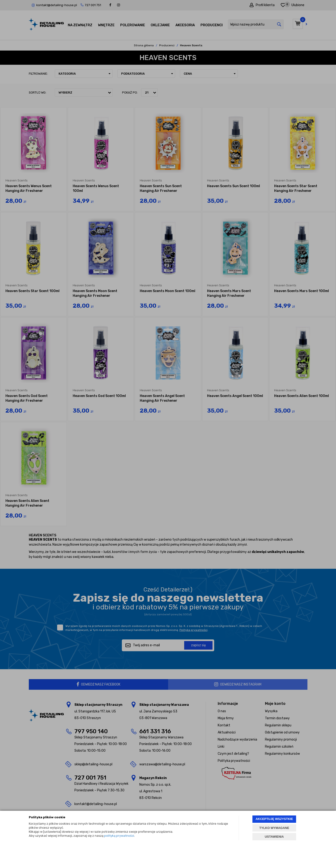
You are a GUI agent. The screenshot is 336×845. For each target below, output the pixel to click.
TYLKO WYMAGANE (274, 828)
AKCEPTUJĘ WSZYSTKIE (274, 819)
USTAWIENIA (274, 836)
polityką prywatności (119, 835)
